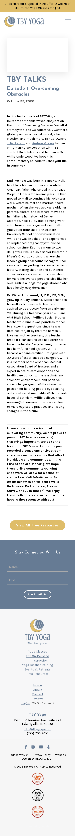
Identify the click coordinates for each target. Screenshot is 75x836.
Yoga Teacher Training (37, 665)
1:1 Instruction (37, 660)
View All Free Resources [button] (37, 525)
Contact (37, 694)
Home (37, 685)
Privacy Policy (42, 755)
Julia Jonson (16, 143)
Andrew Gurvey (43, 143)
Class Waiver (19, 755)
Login (25, 703)
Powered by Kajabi (37, 826)
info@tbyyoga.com (37, 729)
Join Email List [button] (37, 594)
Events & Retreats (37, 669)
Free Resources (38, 674)
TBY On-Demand (37, 656)
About (37, 690)
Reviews (37, 699)
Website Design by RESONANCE (44, 757)
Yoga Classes (37, 651)
